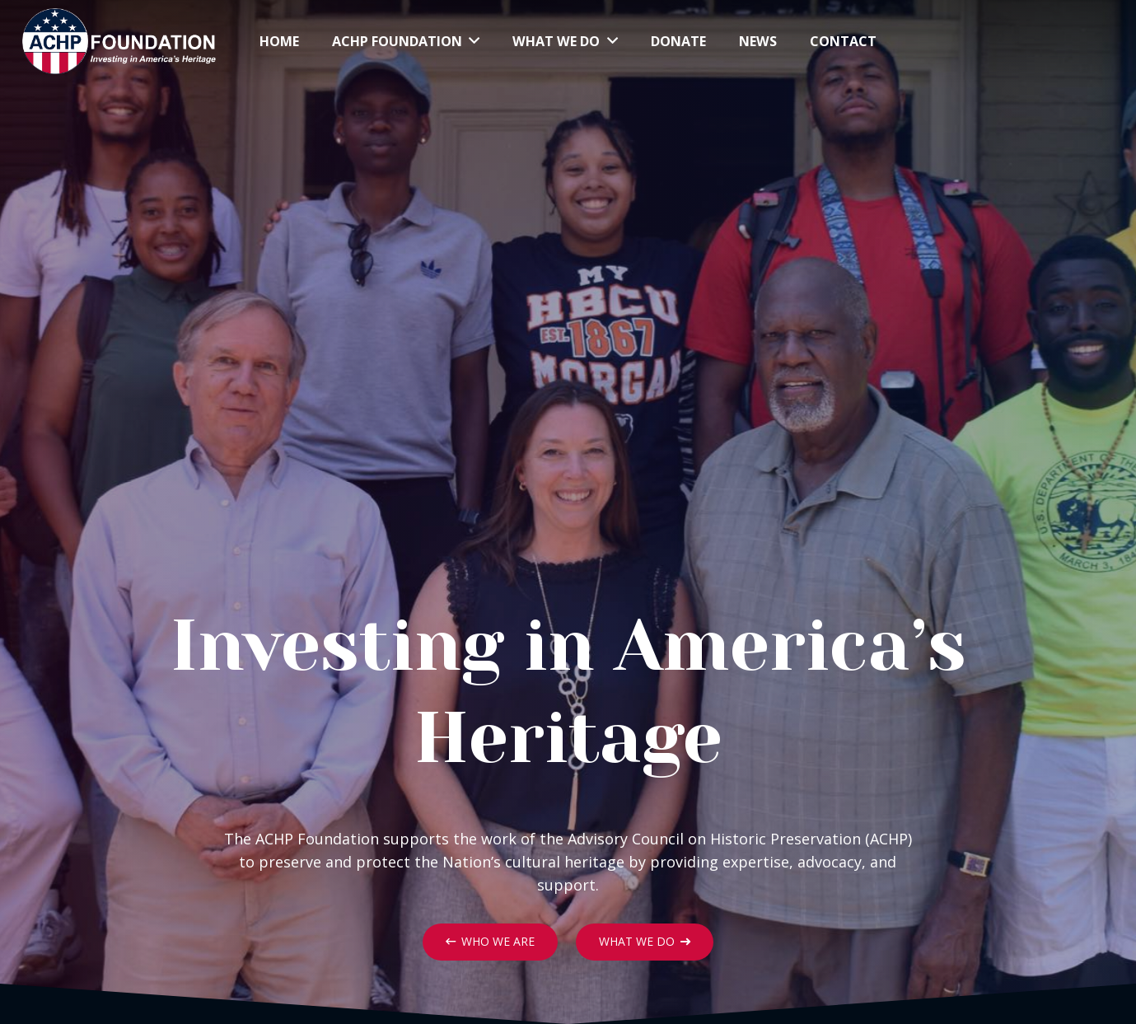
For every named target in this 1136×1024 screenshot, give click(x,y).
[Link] (119, 41)
